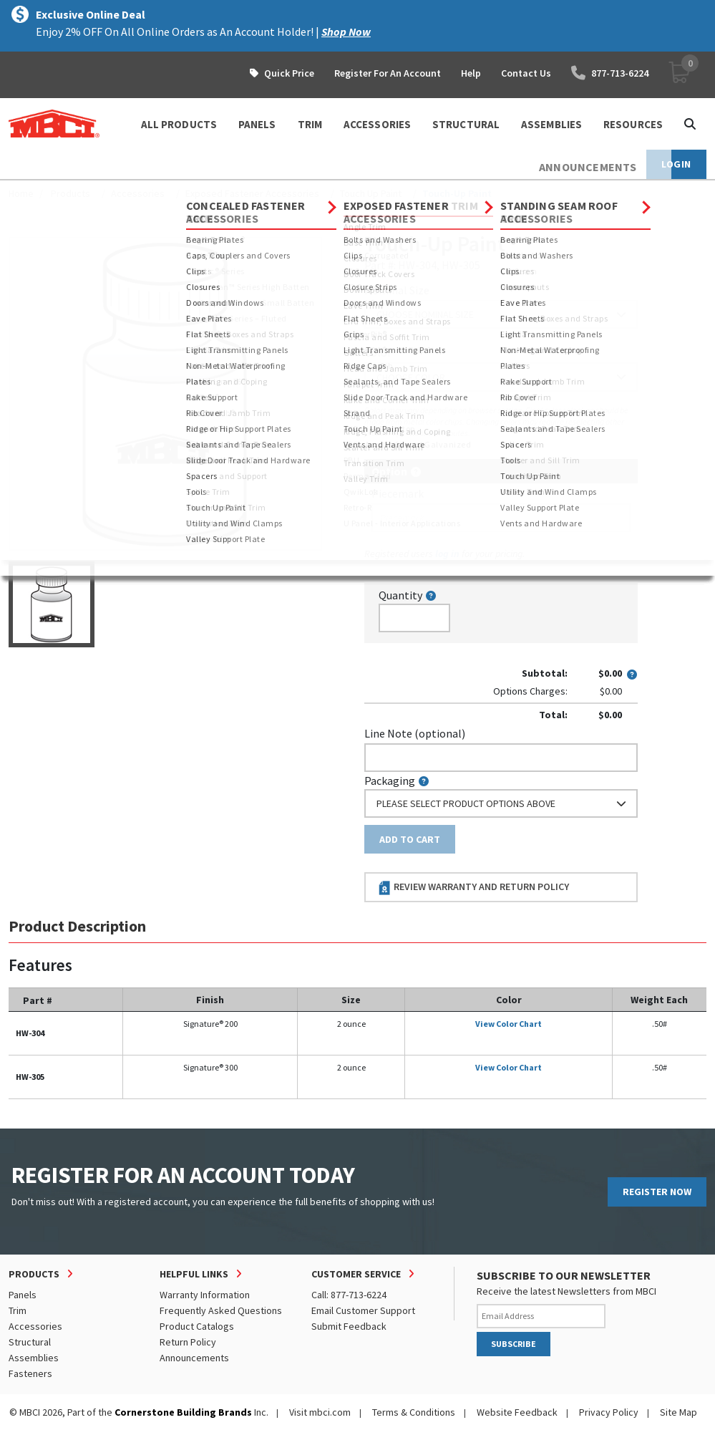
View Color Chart (508, 1023)
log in (447, 553)
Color (377, 352)
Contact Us (526, 73)
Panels (23, 1294)
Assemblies (34, 1357)
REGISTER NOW (657, 1191)
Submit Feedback (348, 1326)
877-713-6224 (609, 73)
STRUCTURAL (466, 124)
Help (471, 73)
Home (21, 193)
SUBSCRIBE (513, 1343)
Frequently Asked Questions (221, 1310)
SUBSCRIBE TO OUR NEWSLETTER (564, 1275)
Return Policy (188, 1341)
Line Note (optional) (414, 733)
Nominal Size (396, 290)
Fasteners (30, 1373)
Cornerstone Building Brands (183, 1412)
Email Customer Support (363, 1310)
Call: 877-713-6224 (348, 1294)
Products (70, 193)
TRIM (310, 124)
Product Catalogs (197, 1326)
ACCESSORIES (377, 124)
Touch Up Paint (371, 193)
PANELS (257, 124)
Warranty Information (205, 1294)
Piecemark (397, 493)
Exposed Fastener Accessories (252, 193)
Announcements (194, 1357)
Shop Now (346, 31)
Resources (633, 124)
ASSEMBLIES (551, 124)
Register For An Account (387, 73)
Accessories (138, 193)
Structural (30, 1341)
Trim (17, 1310)
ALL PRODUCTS (179, 124)
